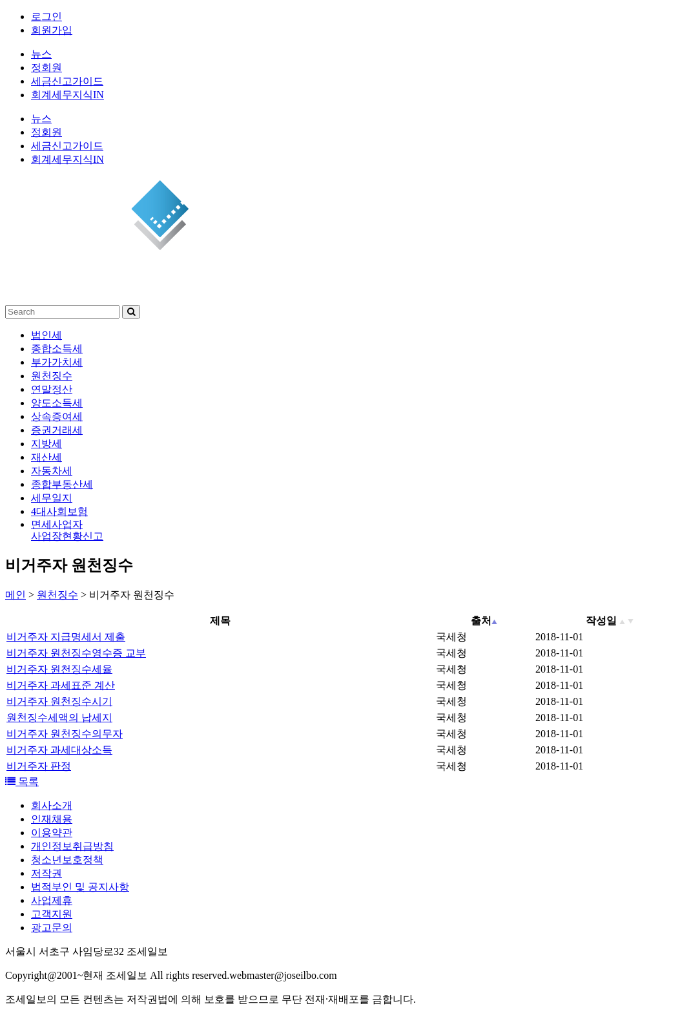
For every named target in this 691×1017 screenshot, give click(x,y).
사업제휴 (51, 900)
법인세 (46, 335)
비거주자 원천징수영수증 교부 (76, 652)
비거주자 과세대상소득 (59, 749)
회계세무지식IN (67, 94)
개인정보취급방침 (72, 846)
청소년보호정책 (67, 859)
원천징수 (51, 375)
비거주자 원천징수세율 (59, 669)
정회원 (46, 67)
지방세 (46, 443)
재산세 (46, 457)
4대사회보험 (59, 511)
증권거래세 (57, 430)
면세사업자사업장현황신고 (67, 530)
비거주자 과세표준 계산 (60, 685)
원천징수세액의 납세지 (59, 717)
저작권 (46, 873)
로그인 (46, 16)
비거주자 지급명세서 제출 (65, 636)
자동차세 (51, 470)
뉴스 (41, 53)
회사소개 (51, 805)
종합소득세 (57, 348)
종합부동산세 (62, 484)
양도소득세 (57, 402)
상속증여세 (57, 416)
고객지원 (51, 913)
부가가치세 (57, 362)
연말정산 (51, 389)
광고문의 (51, 927)
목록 (22, 781)
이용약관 (51, 832)
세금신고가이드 (67, 81)
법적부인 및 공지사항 (80, 886)
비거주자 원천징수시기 (59, 701)
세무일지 (51, 497)
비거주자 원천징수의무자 (64, 733)
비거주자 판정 (38, 765)
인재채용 (51, 818)
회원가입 (51, 30)
